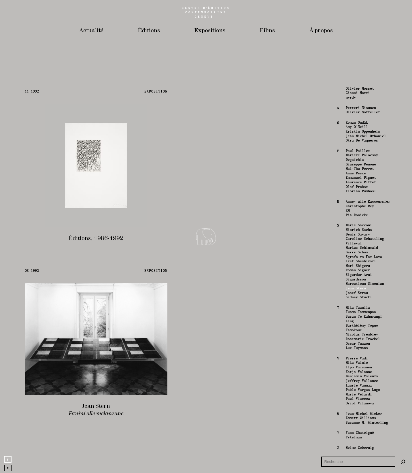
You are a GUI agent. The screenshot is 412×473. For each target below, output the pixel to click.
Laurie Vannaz (358, 385)
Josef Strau (356, 293)
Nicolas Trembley (361, 334)
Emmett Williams (360, 418)
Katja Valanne (358, 372)
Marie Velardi (358, 394)
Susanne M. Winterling (366, 422)
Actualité (91, 30)
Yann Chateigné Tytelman (359, 435)
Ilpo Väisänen (358, 367)
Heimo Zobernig (359, 447)
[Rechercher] (403, 462)
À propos (321, 30)
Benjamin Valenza (361, 376)
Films (267, 30)
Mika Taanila (357, 307)
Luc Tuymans (356, 348)
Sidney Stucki (358, 297)
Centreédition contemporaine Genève (206, 12)
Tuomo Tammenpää (360, 312)
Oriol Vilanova (359, 403)
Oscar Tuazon (357, 343)
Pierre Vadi (356, 358)
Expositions (209, 30)
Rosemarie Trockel (362, 339)
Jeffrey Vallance (361, 380)
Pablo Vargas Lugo (362, 389)
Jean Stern (355, 288)
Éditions (149, 30)
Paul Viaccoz (357, 399)
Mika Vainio (356, 363)
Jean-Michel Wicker (363, 413)
